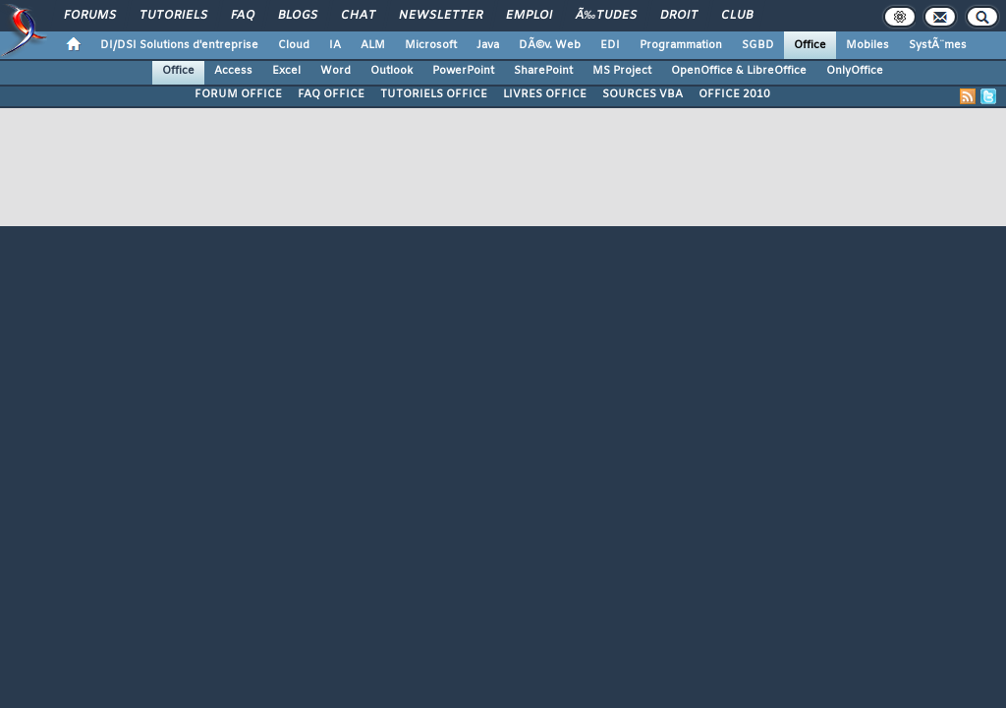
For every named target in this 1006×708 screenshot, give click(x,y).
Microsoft (431, 45)
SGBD (758, 45)
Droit (678, 16)
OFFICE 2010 (734, 94)
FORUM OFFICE (238, 94)
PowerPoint (463, 71)
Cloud (293, 45)
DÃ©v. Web (550, 45)
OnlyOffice (854, 71)
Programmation (681, 45)
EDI (610, 45)
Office (810, 45)
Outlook (391, 71)
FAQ (242, 16)
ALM (373, 45)
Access (233, 71)
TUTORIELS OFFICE (433, 94)
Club (736, 16)
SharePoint (543, 71)
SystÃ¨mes (938, 45)
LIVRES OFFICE (545, 94)
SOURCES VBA (642, 94)
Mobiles (867, 45)
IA (335, 45)
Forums (90, 16)
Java (487, 45)
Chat (358, 16)
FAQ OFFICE (331, 94)
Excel (286, 71)
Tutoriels (173, 16)
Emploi (529, 16)
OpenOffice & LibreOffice (739, 71)
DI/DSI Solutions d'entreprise (179, 45)
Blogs (297, 16)
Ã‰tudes (606, 16)
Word (335, 71)
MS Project (621, 71)
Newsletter (440, 16)
